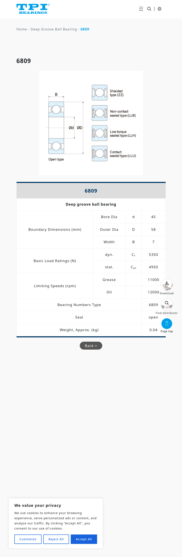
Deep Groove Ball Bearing (54, 29)
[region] (56, 523)
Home (22, 29)
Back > (91, 345)
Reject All (56, 539)
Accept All (84, 539)
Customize (28, 539)
